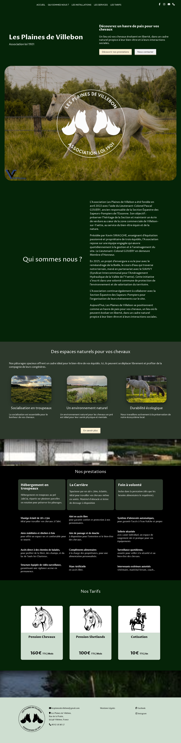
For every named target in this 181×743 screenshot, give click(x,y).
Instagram (140, 713)
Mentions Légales (107, 708)
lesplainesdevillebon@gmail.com (65, 708)
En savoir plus (90, 430)
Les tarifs (115, 4)
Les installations (81, 4)
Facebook (140, 708)
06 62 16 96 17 (58, 724)
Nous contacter (145, 52)
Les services (101, 4)
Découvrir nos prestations (115, 52)
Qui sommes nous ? (58, 4)
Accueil (40, 4)
